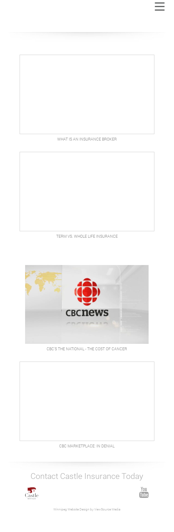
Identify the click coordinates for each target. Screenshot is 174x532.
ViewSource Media (107, 509)
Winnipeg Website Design (71, 509)
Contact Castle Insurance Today (87, 476)
